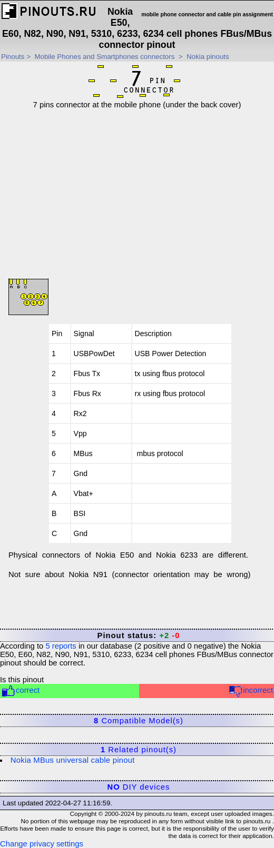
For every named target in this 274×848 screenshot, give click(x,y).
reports (60, 646)
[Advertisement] (140, 182)
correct (20, 691)
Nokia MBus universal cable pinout (73, 760)
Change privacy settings (41, 844)
